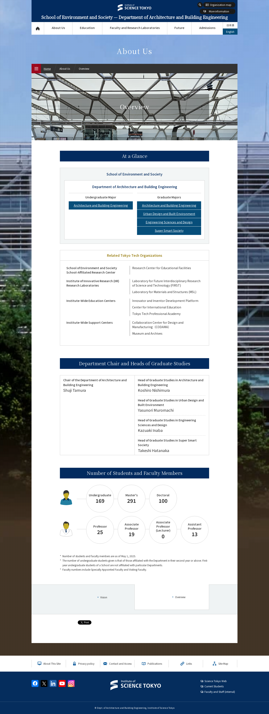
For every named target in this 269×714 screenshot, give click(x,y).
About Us (58, 28)
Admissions (207, 28)
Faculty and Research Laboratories (135, 28)
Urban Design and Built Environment (169, 214)
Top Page (38, 28)
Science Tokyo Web (215, 681)
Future (179, 28)
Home (47, 68)
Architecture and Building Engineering (101, 205)
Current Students (214, 686)
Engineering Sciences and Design (169, 222)
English (230, 31)
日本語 (230, 25)
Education (87, 28)
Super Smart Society (169, 230)
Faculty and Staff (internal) (219, 691)
